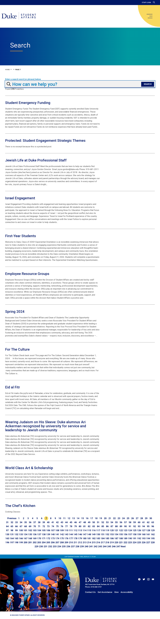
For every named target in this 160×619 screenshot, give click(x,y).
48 (84, 522)
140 (53, 534)
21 (110, 518)
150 (98, 534)
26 (132, 518)
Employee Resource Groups (27, 274)
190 (130, 538)
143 (66, 534)
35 (25, 522)
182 (94, 538)
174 (57, 538)
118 (103, 530)
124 (130, 530)
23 (119, 518)
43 (62, 522)
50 (93, 522)
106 (48, 530)
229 (36, 546)
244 (104, 546)
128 (148, 530)
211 (75, 542)
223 (130, 542)
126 (139, 530)
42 (57, 522)
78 (71, 526)
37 (34, 522)
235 (64, 546)
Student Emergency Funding (27, 103)
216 (98, 542)
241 (91, 546)
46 (75, 522)
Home (7, 69)
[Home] (20, 16)
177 (71, 538)
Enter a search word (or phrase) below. (23, 79)
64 (7, 526)
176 (66, 538)
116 (94, 530)
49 (89, 522)
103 (34, 530)
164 (12, 538)
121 (116, 530)
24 (123, 518)
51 (98, 522)
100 (21, 530)
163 (7, 538)
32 (12, 522)
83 (93, 526)
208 (62, 542)
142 (62, 534)
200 (25, 542)
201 (30, 542)
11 (64, 518)
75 (57, 526)
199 (21, 542)
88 (116, 526)
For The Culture (17, 349)
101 (25, 530)
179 (80, 538)
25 (128, 518)
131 (12, 534)
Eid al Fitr (12, 387)
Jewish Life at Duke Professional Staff (36, 160)
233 (55, 546)
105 (44, 530)
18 (96, 518)
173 (53, 538)
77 (66, 526)
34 (21, 522)
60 (139, 522)
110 (66, 530)
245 (109, 546)
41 (52, 522)
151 (103, 534)
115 (89, 530)
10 (60, 518)
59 (134, 522)
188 (121, 538)
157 (130, 534)
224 (134, 542)
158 (134, 534)
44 (66, 522)
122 (121, 530)
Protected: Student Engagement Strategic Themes (45, 140)
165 (16, 538)
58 (130, 522)
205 (48, 542)
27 (137, 518)
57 (125, 522)
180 (84, 538)
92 (134, 526)
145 (75, 534)
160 (143, 534)
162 (153, 534)
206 (53, 542)
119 (107, 530)
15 (82, 518)
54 (112, 522)
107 (53, 530)
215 (94, 542)
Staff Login (146, 2)
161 (148, 534)
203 (39, 542)
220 (116, 542)
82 (89, 526)
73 (48, 526)
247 (118, 546)
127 (143, 530)
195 (153, 538)
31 (7, 522)
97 (7, 530)
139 (48, 534)
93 (139, 526)
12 (69, 518)
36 (30, 522)
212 (80, 542)
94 (143, 526)
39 (43, 522)
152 (107, 534)
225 (139, 542)
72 (43, 526)
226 (143, 542)
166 (21, 538)
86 (107, 526)
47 (80, 522)
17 (91, 518)
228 (153, 542)
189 (125, 538)
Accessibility (127, 592)
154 (116, 534)
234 (59, 546)
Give (116, 592)
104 (39, 530)
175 (62, 538)
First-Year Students (20, 236)
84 (98, 526)
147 (84, 534)
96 (152, 526)
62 (148, 522)
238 (77, 546)
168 (30, 538)
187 (116, 538)
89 (121, 526)
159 (139, 534)
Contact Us (90, 592)
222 (125, 542)
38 (39, 522)
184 (103, 538)
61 (143, 522)
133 (21, 534)
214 (89, 542)
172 (48, 538)
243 (100, 546)
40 (48, 522)
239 (82, 546)
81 (84, 526)
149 (94, 534)
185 (107, 538)
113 (80, 530)
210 (71, 542)
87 (112, 526)
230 (41, 546)
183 (98, 538)
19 (100, 518)
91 (130, 526)
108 (57, 530)
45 (71, 522)
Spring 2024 (14, 312)
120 (112, 530)
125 (134, 530)
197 (12, 542)
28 (141, 518)
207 (57, 542)
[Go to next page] (123, 546)
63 (152, 522)
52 (102, 522)
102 (30, 530)
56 (121, 522)
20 (105, 518)
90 (125, 526)
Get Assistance (105, 592)
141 (57, 534)
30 (150, 518)
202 (34, 542)
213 (84, 542)
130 (7, 534)
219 (112, 542)
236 (68, 546)
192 (139, 538)
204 (44, 542)
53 (107, 522)
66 (16, 526)
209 (66, 542)
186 (112, 538)
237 (73, 546)
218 (107, 542)
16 (87, 518)
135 (30, 534)
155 (121, 534)
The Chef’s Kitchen (20, 506)
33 (16, 522)
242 (95, 546)
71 (39, 526)
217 (103, 542)
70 (34, 526)
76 (62, 526)
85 (102, 526)
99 (16, 530)
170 (39, 538)
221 (121, 542)
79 (75, 526)
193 (143, 538)
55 (116, 522)
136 (34, 534)
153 (112, 534)
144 (71, 534)
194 (148, 538)
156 (125, 534)
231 (45, 546)
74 (52, 526)
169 (34, 538)
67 (21, 526)
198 (16, 542)
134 (25, 534)
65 (12, 526)
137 (39, 534)
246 (114, 546)
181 (89, 538)
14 (78, 518)
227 (148, 542)
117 (98, 530)
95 (148, 526)
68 (25, 526)
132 (16, 534)
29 (146, 518)
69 (30, 526)
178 (75, 538)
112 (75, 530)
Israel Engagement (20, 198)
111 (71, 530)
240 (86, 546)
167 (25, 538)
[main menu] (149, 16)
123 (125, 530)
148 (89, 534)
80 (80, 526)
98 (12, 530)
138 (44, 534)
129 (153, 530)
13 (73, 518)
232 (50, 546)
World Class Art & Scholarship (29, 468)
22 (114, 518)
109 (62, 530)
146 (80, 534)
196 (7, 542)
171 (44, 538)
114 (84, 530)
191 (134, 538)
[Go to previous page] (11, 518)
